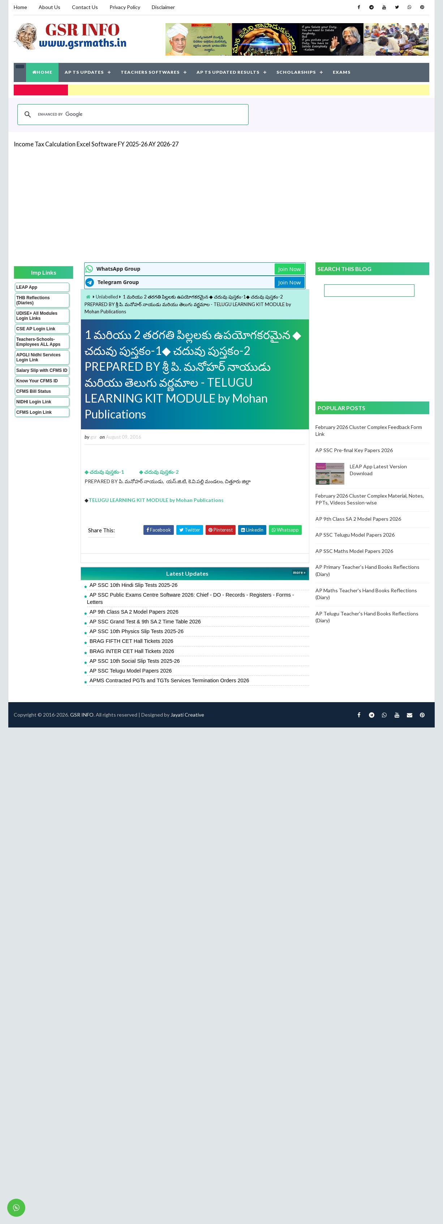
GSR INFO (82, 715)
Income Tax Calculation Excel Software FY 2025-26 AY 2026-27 (96, 144)
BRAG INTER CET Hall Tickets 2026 (132, 651)
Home (20, 7)
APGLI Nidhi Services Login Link (38, 357)
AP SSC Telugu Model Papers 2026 (131, 671)
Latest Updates (187, 573)
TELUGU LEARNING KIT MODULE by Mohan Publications (157, 500)
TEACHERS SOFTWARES (150, 72)
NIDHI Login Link (33, 401)
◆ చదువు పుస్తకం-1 (105, 472)
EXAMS (341, 72)
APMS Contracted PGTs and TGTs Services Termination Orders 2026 (169, 680)
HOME (42, 72)
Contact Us (85, 7)
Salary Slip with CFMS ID (41, 370)
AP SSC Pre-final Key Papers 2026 (354, 450)
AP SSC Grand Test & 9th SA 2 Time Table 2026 (145, 621)
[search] (132, 114)
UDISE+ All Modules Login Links (36, 316)
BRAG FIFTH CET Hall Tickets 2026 (131, 641)
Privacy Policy (124, 7)
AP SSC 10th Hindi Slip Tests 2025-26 (133, 585)
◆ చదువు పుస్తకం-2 (159, 472)
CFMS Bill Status (33, 391)
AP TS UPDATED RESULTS (228, 72)
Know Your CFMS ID (37, 380)
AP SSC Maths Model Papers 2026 (354, 551)
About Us (49, 7)
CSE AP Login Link (35, 328)
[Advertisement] (170, 204)
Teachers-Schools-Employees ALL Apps (38, 342)
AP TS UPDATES (84, 72)
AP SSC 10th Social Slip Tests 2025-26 (135, 661)
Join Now (289, 268)
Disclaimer (163, 7)
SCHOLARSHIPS (296, 72)
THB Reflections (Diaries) (33, 300)
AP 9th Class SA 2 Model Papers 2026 (134, 612)
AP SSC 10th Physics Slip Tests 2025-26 (137, 631)
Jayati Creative (187, 715)
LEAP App (26, 287)
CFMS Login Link (34, 412)
